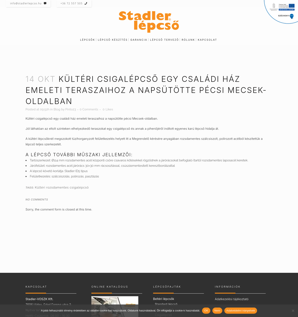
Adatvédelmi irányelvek (240, 310)
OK (206, 310)
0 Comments (89, 109)
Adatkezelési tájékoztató (232, 299)
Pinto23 (70, 109)
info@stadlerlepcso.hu (28, 3)
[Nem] (293, 311)
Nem (217, 310)
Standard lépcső (166, 304)
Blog (57, 109)
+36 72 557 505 (74, 3)
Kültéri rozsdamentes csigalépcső (62, 187)
